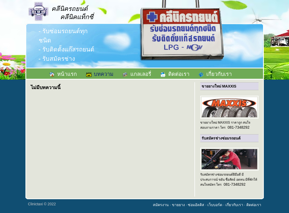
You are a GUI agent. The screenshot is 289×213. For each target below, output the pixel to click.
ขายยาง (178, 205)
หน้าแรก (67, 74)
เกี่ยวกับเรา (219, 74)
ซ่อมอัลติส (196, 205)
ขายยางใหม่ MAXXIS (219, 86)
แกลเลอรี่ (140, 74)
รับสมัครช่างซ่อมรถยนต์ (221, 138)
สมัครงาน (161, 205)
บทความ (103, 74)
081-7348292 (239, 127)
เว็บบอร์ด (214, 205)
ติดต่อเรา (178, 74)
